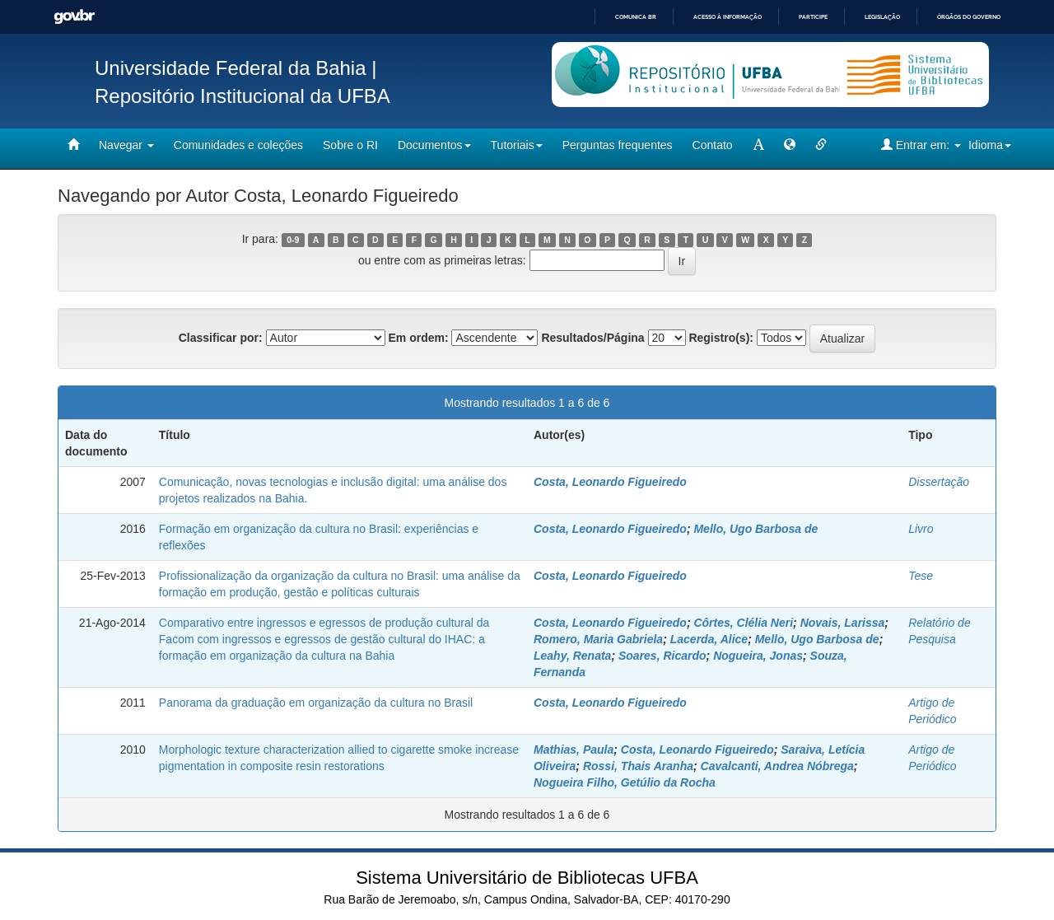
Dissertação (938, 481)
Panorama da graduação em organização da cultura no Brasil (316, 702)
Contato (713, 145)
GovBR (74, 17)
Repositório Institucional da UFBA (242, 96)
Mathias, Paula (573, 749)
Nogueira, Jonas (758, 655)
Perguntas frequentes (617, 145)
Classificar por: (221, 337)
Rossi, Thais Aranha (638, 766)
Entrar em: (921, 145)
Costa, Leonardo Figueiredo (610, 481)
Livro (920, 528)
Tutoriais (517, 145)
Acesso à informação (727, 17)
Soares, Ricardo (662, 655)
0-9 (293, 240)
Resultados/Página (592, 337)
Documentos (434, 145)
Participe (813, 17)
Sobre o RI (350, 145)
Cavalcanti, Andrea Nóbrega (777, 766)
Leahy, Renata (572, 655)
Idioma (989, 145)
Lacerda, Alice (709, 639)
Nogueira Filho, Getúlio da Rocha (625, 782)
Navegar (126, 145)
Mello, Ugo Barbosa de (755, 528)
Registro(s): (720, 337)
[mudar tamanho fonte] (758, 144)
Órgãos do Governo (968, 17)
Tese (920, 575)
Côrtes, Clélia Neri (743, 622)
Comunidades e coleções (238, 145)
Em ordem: (418, 337)
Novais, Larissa (842, 622)
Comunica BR (635, 17)
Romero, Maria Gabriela (598, 639)
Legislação (882, 17)
